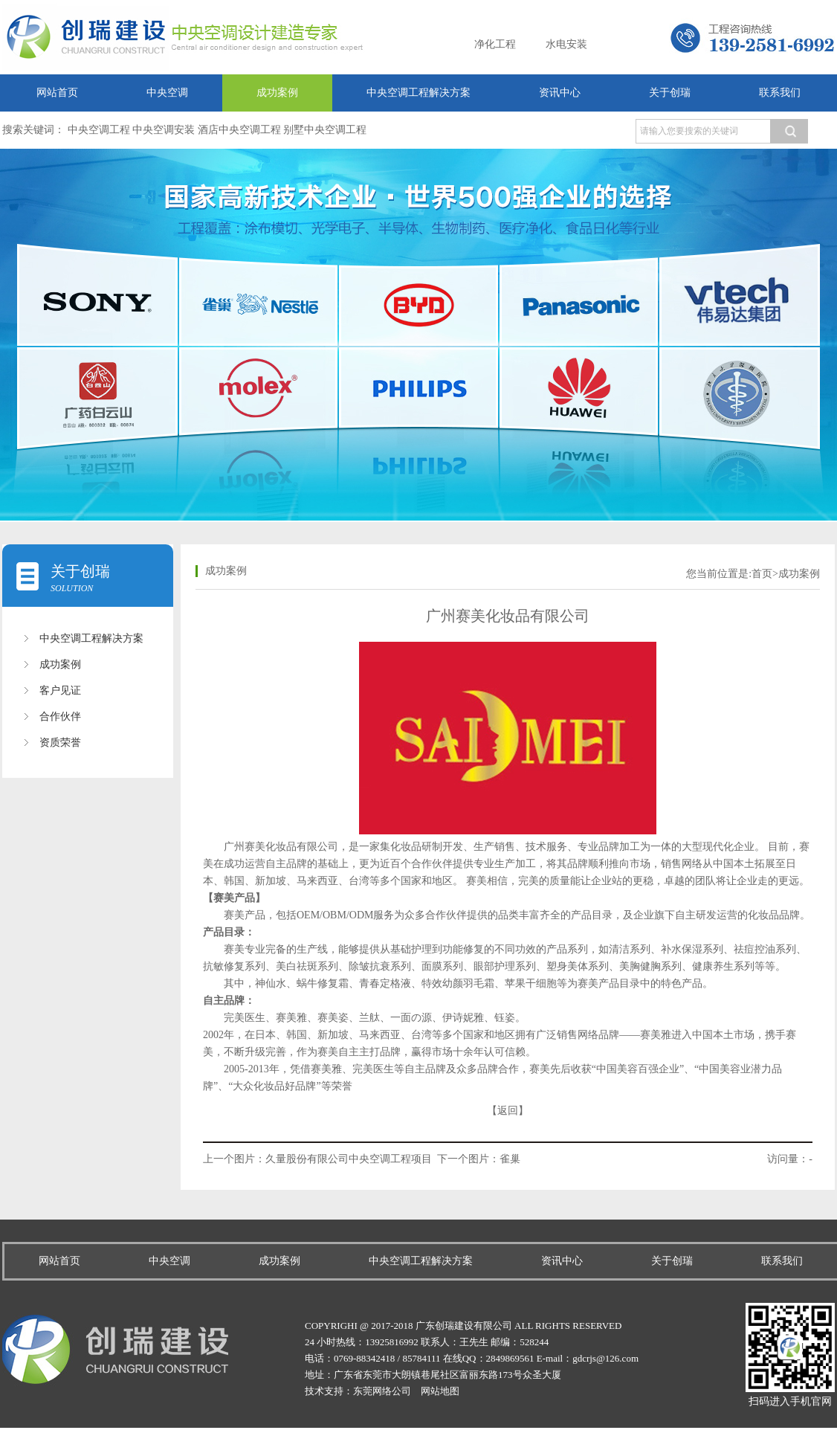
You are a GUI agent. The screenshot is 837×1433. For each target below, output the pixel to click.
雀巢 (510, 1159)
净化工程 (495, 44)
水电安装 (566, 44)
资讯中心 (560, 92)
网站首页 (57, 92)
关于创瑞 (670, 92)
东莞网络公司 (382, 1391)
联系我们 (780, 92)
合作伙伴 (60, 716)
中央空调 (167, 92)
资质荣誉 (60, 742)
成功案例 (277, 92)
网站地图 (440, 1391)
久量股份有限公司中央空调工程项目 (348, 1159)
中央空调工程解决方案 (418, 92)
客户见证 (60, 690)
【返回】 (508, 1110)
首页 (762, 573)
